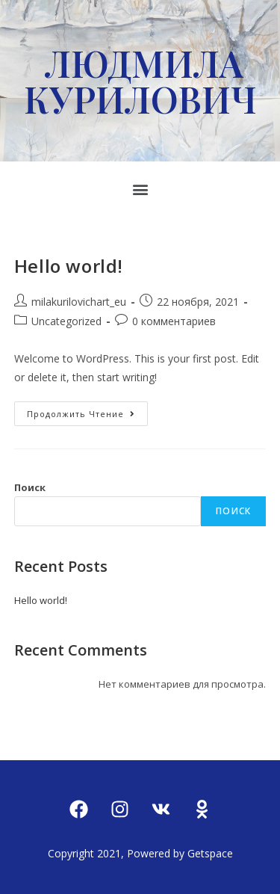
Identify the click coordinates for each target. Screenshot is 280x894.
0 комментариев (174, 321)
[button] (140, 188)
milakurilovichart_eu (78, 302)
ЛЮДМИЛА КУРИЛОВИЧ (140, 81)
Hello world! (68, 265)
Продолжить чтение (87, 410)
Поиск (30, 487)
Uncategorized (66, 321)
